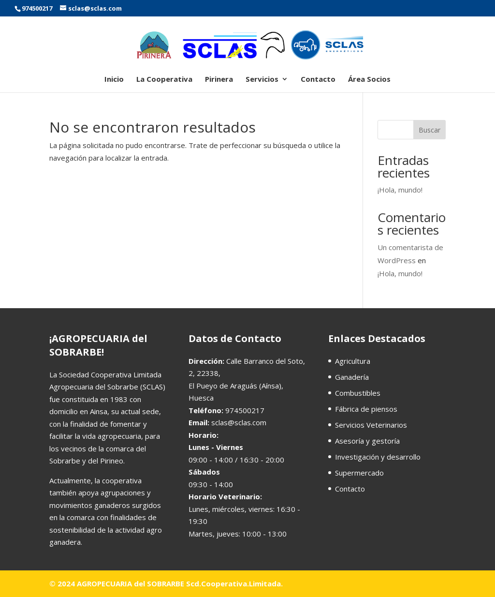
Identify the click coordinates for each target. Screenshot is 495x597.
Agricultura (352, 361)
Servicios (262, 79)
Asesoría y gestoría (367, 441)
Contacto (318, 79)
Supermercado (359, 473)
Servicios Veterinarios (371, 425)
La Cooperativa (164, 79)
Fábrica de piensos (366, 409)
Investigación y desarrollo (378, 457)
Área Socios (369, 79)
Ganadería (352, 377)
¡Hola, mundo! (400, 189)
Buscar (429, 129)
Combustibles (357, 393)
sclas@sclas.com (238, 422)
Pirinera (219, 79)
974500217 (37, 8)
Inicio (114, 79)
